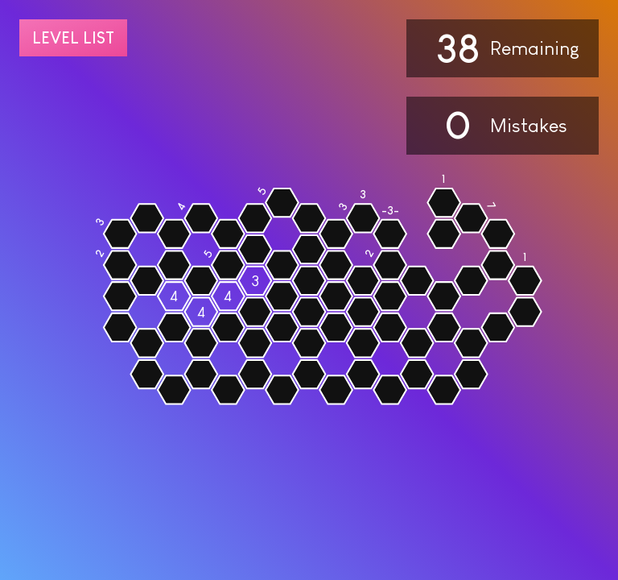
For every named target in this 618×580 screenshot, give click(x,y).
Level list (73, 38)
